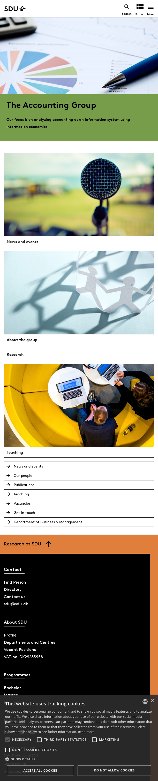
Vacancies (22, 503)
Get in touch (24, 512)
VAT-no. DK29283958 (23, 656)
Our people (23, 475)
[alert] (79, 738)
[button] (7, 740)
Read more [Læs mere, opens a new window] (86, 732)
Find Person (15, 582)
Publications (24, 484)
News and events (28, 466)
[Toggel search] (127, 8)
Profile (10, 635)
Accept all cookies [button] (40, 770)
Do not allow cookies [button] (114, 770)
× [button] (152, 701)
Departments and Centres (29, 642)
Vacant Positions (20, 649)
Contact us (14, 596)
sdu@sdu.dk (16, 603)
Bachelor (12, 687)
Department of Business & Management (48, 522)
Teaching (21, 494)
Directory (12, 589)
